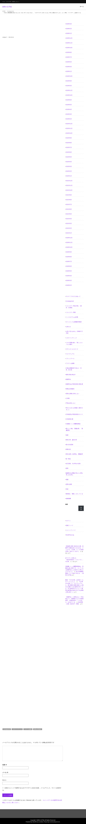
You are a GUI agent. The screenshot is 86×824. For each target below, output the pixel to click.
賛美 (67, 468)
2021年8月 (69, 199)
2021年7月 (69, 204)
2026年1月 (69, 33)
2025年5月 (69, 62)
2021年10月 (69, 190)
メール (5, 772)
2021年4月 (69, 218)
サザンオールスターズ (72, 349)
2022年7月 (69, 147)
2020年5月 (69, 271)
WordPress (35, 822)
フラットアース (70, 358)
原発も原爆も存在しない (72, 393)
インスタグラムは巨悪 (72, 317)
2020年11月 (69, 242)
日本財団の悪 (69, 419)
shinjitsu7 (5, 37)
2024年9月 (69, 81)
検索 (66, 504)
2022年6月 (69, 152)
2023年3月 (69, 114)
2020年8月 (69, 256)
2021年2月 (69, 228)
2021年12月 (69, 180)
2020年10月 (69, 247)
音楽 (67, 489)
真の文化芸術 (69, 444)
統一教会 (68, 458)
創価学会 (68, 379)
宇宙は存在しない (71, 403)
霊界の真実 (69, 484)
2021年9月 (69, 195)
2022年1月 (69, 176)
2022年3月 (69, 166)
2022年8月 (69, 142)
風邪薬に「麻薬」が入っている (74, 493)
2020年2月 (69, 285)
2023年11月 (69, 90)
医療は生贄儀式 (37, 729)
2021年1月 (69, 233)
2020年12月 (69, 237)
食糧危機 (68, 498)
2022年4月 (69, 161)
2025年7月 (69, 57)
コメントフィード (71, 530)
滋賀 (67, 435)
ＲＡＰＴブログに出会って (73, 296)
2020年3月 (69, 280)
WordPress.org (70, 535)
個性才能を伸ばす (71, 374)
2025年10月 (69, 47)
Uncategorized (10, 11)
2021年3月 (69, 223)
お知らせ (68, 326)
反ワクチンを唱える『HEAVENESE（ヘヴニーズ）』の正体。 (74, 559)
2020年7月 (69, 261)
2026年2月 (69, 28)
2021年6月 (69, 209)
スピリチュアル (70, 354)
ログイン (68, 520)
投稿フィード (69, 525)
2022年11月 (69, 128)
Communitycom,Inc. (55, 822)
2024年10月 (69, 76)
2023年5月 (69, 104)
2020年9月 (69, 252)
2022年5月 (69, 157)
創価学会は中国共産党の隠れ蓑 (74, 384)
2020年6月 (69, 266)
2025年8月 (69, 52)
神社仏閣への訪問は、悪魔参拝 (74, 454)
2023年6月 (69, 100)
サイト (4, 780)
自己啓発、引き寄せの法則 (73, 463)
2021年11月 (69, 185)
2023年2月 (69, 119)
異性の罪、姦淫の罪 (71, 439)
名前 (4, 765)
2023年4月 (69, 109)
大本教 (68, 398)
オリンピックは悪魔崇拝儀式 (74, 322)
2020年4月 (69, 275)
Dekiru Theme (44, 822)
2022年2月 (69, 171)
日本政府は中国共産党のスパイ (74, 414)
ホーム (82, 6)
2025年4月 (69, 66)
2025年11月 (69, 43)
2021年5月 (69, 214)
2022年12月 (69, 123)
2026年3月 (69, 24)
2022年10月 (69, 133)
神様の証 (68, 449)
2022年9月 (69, 138)
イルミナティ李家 (71, 312)
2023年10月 (69, 95)
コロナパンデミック (17, 729)
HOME (3, 11)
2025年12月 (69, 38)
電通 (67, 479)
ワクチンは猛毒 (28, 729)
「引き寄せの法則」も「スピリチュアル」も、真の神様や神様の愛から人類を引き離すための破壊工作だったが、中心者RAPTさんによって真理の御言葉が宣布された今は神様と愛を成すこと (74, 587)
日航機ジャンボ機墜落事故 (73, 423)
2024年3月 (69, 85)
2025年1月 (69, 71)
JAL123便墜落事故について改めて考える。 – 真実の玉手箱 (74, 573)
